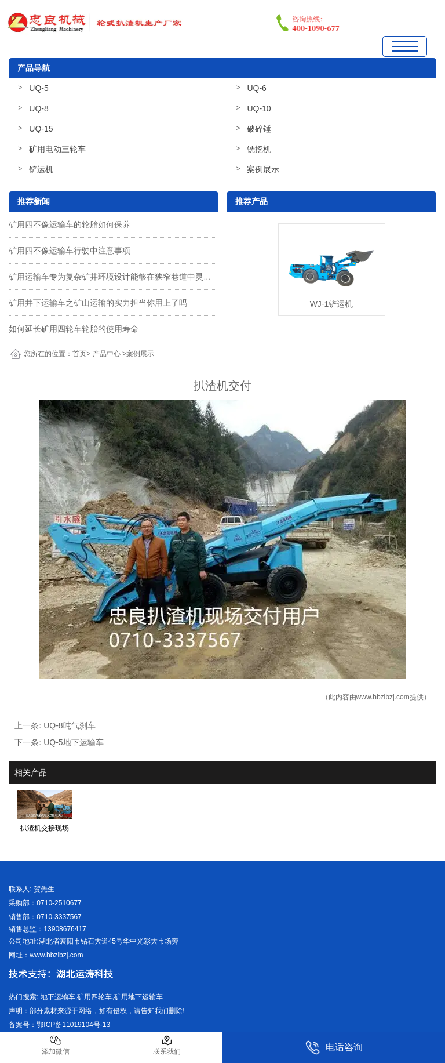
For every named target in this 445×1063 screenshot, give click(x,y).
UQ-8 (38, 108)
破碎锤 (259, 128)
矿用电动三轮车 (57, 149)
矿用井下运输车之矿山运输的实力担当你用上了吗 (98, 302)
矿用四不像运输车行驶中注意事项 (69, 250)
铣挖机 (259, 149)
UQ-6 (256, 88)
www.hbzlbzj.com (383, 697)
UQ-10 (259, 108)
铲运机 (41, 169)
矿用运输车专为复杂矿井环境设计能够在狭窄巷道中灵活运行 (118, 276)
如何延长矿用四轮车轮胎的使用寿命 (73, 328)
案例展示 (263, 169)
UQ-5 (38, 88)
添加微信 (56, 1045)
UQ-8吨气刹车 (69, 725)
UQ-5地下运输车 (73, 742)
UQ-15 (41, 128)
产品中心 (107, 354)
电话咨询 (334, 1047)
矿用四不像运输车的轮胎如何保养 (69, 224)
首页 (79, 354)
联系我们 (167, 1045)
